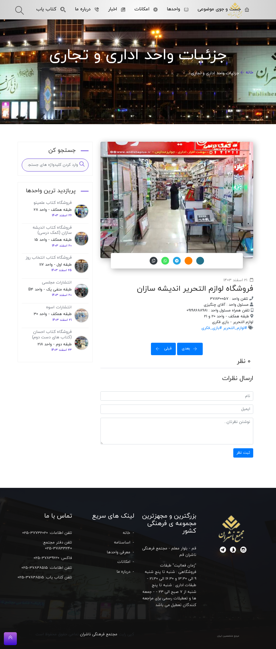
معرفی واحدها (118, 552)
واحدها (177, 9)
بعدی (191, 348)
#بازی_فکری (211, 328)
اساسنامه (122, 542)
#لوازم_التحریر (234, 328)
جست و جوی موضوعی (223, 9)
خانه (249, 72)
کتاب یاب (51, 9)
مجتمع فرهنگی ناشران (98, 634)
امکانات (146, 9)
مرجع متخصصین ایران (228, 636)
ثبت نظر (243, 453)
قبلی (162, 348)
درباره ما (87, 9)
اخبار (116, 9)
